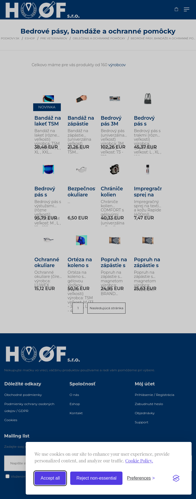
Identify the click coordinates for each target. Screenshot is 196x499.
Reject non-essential (96, 478)
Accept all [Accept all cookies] (50, 478)
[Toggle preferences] (141, 478)
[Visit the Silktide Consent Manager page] (176, 478)
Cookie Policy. (139, 461)
